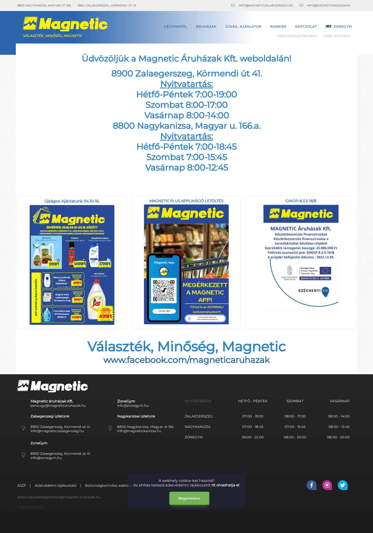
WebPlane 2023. (30, 507)
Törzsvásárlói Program (297, 36)
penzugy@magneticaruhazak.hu (58, 405)
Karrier (278, 27)
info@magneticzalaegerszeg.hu (57, 431)
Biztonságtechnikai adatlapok (110, 485)
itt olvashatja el (225, 485)
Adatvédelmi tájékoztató (56, 485)
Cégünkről (175, 27)
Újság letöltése (336, 36)
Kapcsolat (306, 27)
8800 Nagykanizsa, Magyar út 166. (145, 427)
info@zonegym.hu (133, 405)
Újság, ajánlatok (243, 27)
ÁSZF (22, 485)
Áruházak (206, 27)
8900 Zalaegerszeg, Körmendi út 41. (60, 427)
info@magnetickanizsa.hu (139, 431)
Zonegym (339, 27)
